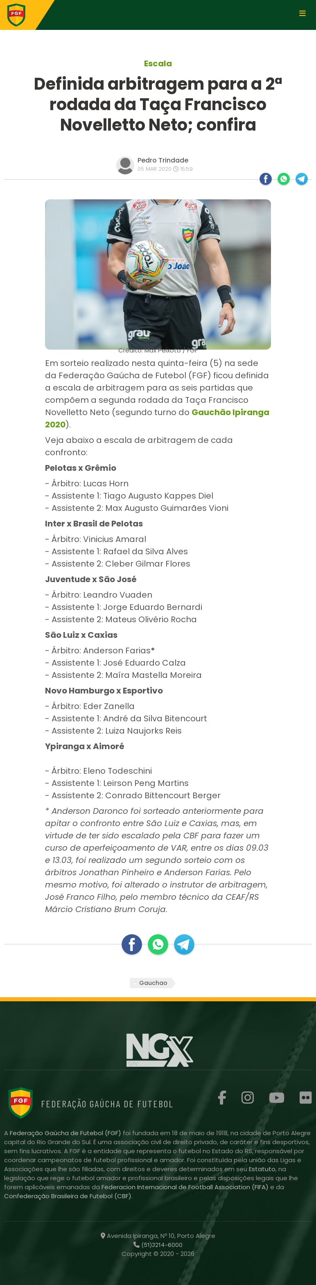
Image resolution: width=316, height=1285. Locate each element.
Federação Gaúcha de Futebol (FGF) (66, 1133)
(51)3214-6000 (161, 1245)
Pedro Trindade (163, 160)
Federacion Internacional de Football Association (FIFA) (186, 1187)
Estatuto (262, 1169)
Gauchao (153, 983)
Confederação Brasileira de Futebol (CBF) (67, 1196)
